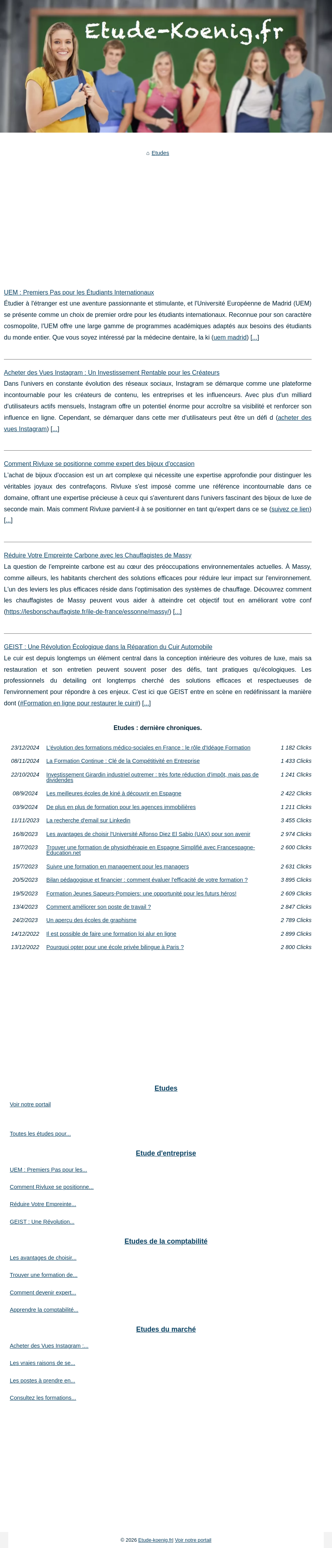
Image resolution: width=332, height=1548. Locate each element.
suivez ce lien (290, 509)
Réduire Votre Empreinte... (43, 1204)
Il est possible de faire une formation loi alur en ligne (111, 934)
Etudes (160, 153)
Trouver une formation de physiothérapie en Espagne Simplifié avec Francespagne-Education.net (150, 850)
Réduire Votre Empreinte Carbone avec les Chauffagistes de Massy (97, 555)
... (254, 337)
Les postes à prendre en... (42, 1380)
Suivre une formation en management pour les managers (117, 866)
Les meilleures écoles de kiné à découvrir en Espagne (113, 793)
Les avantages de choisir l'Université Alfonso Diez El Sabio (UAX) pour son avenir (148, 834)
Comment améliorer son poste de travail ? (98, 907)
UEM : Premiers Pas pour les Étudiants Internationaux (79, 292)
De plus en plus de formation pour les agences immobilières (121, 807)
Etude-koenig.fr (155, 1540)
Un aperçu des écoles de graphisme (91, 920)
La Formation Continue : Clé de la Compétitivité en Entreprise (123, 761)
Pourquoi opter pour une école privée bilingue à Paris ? (115, 947)
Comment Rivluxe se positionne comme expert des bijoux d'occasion (99, 463)
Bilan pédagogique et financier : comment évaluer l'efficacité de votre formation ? (146, 880)
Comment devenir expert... (43, 1292)
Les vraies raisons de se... (42, 1363)
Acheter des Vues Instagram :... (49, 1346)
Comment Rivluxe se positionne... (52, 1187)
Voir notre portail (30, 1104)
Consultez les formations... (43, 1398)
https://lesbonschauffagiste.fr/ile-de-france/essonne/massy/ (87, 611)
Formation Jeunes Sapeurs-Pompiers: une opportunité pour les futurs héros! (141, 893)
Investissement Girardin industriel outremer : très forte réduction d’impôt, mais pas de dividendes (152, 777)
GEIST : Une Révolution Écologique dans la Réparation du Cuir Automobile (108, 647)
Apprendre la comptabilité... (44, 1310)
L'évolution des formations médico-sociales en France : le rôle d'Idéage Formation (148, 747)
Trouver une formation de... (44, 1275)
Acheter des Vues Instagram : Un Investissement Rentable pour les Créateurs (112, 372)
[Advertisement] (158, 216)
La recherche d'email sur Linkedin (88, 820)
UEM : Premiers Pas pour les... (48, 1170)
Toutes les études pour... (40, 1134)
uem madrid (229, 337)
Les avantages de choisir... (43, 1258)
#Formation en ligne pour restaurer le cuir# (79, 703)
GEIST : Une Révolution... (42, 1222)
